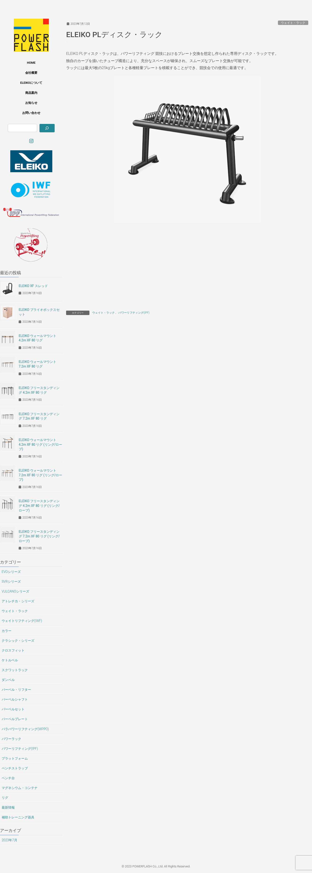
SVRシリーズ (11, 581)
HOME (31, 62)
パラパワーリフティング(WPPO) (25, 729)
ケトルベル (10, 660)
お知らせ (31, 103)
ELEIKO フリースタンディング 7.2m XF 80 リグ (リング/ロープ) (39, 536)
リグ (5, 797)
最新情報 (8, 807)
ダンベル (8, 680)
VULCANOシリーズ (15, 591)
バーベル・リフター (16, 689)
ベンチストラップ (15, 768)
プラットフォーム (15, 758)
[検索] (47, 128)
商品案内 (31, 93)
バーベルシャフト (15, 699)
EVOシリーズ (11, 572)
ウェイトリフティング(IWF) (22, 621)
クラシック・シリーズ (18, 640)
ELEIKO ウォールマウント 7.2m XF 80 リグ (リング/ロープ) (40, 475)
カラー (6, 631)
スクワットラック (15, 670)
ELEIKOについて (31, 82)
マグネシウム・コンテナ (20, 788)
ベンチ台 (8, 778)
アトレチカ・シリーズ (18, 601)
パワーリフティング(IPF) (133, 312)
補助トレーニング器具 (18, 817)
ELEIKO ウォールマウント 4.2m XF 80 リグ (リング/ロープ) (40, 444)
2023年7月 (9, 840)
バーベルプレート (15, 719)
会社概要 (31, 72)
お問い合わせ (31, 113)
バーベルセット (13, 709)
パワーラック (11, 739)
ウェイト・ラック (293, 23)
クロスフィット (13, 650)
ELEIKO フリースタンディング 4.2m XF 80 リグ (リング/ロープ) (39, 505)
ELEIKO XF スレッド (33, 286)
